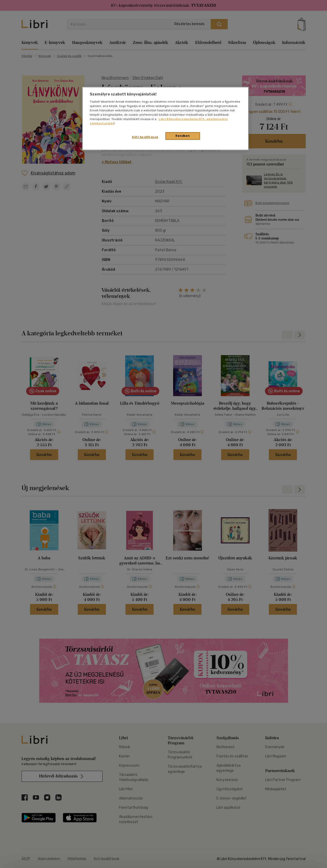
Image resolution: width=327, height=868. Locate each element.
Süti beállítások (145, 137)
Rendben (182, 136)
